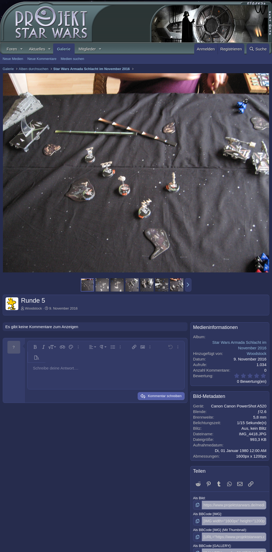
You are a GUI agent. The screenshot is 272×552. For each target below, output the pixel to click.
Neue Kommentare (41, 59)
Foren (12, 49)
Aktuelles (37, 49)
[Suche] (257, 49)
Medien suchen (72, 59)
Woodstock (33, 308)
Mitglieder (87, 49)
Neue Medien (13, 59)
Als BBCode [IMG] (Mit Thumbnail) (219, 529)
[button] (21, 49)
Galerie (64, 49)
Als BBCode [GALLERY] (212, 544)
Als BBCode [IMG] (207, 513)
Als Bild (199, 498)
